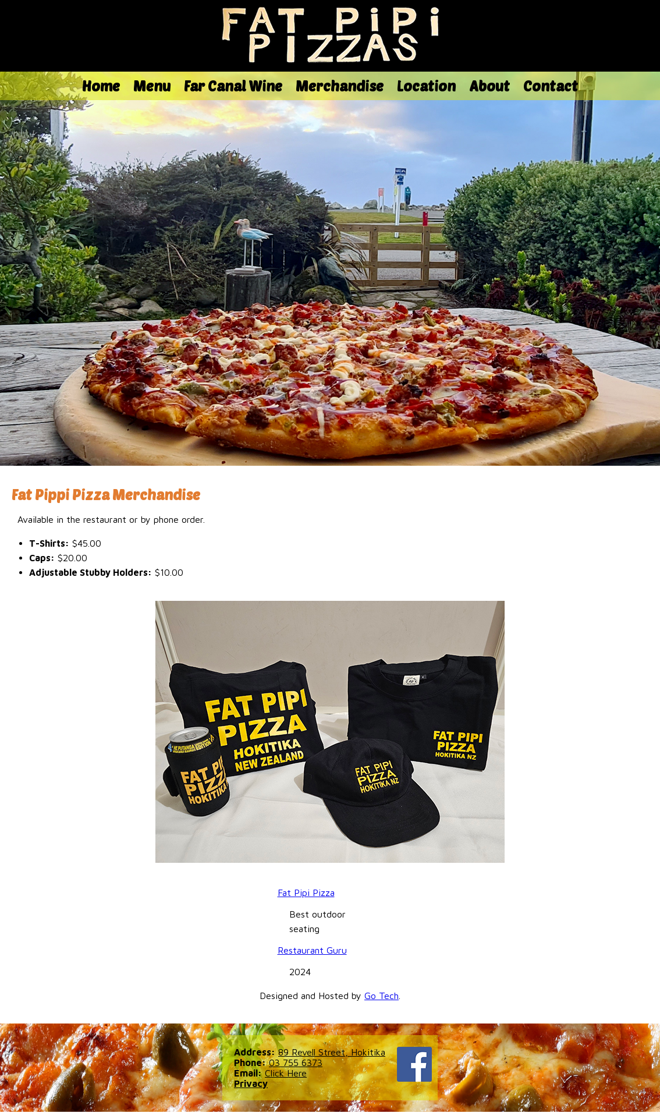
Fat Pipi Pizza (306, 892)
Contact (550, 85)
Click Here (286, 1073)
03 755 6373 (295, 1062)
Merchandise (340, 85)
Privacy (251, 1083)
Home (101, 85)
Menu (152, 85)
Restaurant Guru (312, 950)
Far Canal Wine (233, 85)
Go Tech (381, 995)
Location (426, 85)
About (489, 85)
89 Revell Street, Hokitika (331, 1052)
